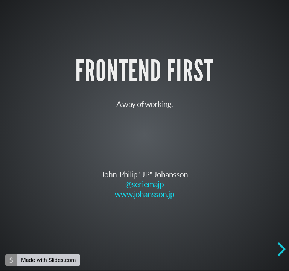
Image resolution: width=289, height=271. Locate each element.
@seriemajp (144, 184)
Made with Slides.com (48, 260)
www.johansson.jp (144, 194)
